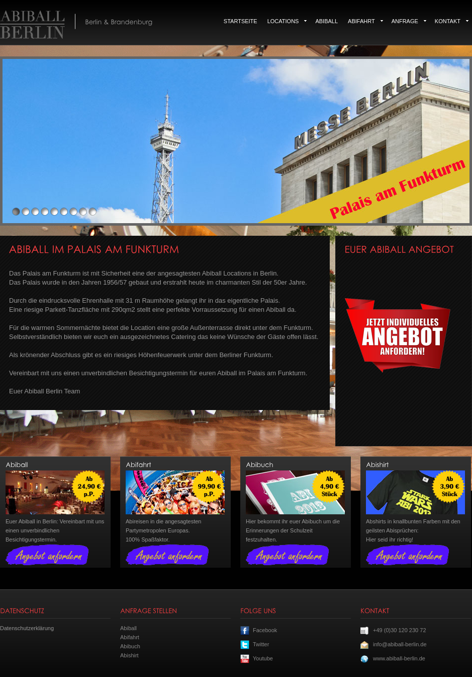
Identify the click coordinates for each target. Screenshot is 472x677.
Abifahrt (365, 21)
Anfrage (409, 21)
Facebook (265, 630)
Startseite (240, 21)
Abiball (326, 21)
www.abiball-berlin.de (399, 658)
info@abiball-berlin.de (400, 644)
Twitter (261, 644)
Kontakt (451, 21)
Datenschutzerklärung (27, 628)
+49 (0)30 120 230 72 (399, 630)
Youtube (263, 658)
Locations (287, 21)
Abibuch (130, 646)
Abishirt (129, 655)
